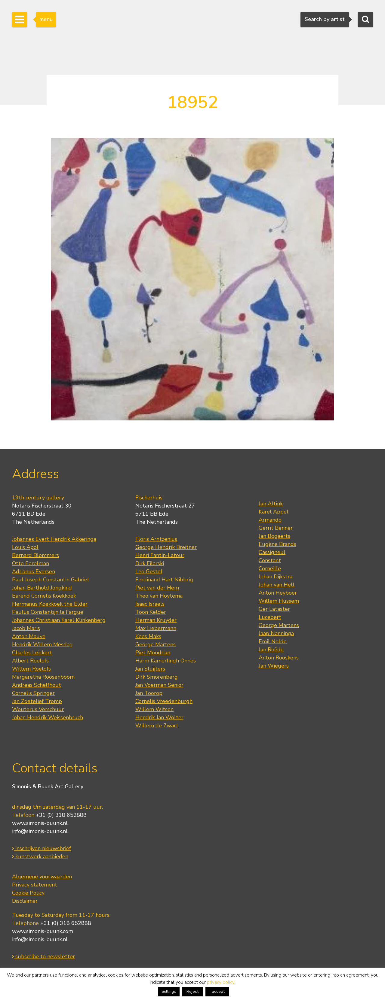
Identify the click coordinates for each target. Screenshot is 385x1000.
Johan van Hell (276, 584)
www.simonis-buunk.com (42, 931)
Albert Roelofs (30, 660)
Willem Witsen (154, 709)
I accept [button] (217, 991)
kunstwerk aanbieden (40, 856)
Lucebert (270, 617)
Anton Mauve (28, 636)
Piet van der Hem (157, 587)
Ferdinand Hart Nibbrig (164, 579)
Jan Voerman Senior (159, 685)
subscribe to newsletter (43, 956)
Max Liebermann (155, 628)
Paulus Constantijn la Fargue (47, 612)
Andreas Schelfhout (36, 685)
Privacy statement (34, 884)
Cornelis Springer (33, 693)
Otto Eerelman (30, 563)
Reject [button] (192, 991)
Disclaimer (25, 901)
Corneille (270, 568)
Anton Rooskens (279, 657)
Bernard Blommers (35, 555)
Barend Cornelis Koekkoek (44, 595)
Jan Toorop (148, 693)
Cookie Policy (28, 892)
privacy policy (220, 982)
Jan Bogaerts (274, 536)
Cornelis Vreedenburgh (163, 701)
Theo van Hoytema (159, 595)
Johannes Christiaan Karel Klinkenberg (59, 620)
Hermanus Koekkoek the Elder (50, 604)
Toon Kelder (150, 612)
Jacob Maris (26, 628)
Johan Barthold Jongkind (42, 587)
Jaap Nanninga (276, 633)
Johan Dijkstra (275, 576)
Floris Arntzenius (156, 539)
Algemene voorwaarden (42, 876)
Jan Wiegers (274, 665)
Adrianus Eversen (33, 571)
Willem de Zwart (156, 725)
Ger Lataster (274, 609)
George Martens (155, 644)
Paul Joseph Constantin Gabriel (50, 579)
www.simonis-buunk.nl (40, 823)
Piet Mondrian (152, 652)
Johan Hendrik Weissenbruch (47, 717)
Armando (270, 519)
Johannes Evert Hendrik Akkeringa (54, 539)
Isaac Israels (150, 604)
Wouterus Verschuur (38, 709)
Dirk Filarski (149, 563)
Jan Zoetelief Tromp (37, 701)
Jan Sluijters (150, 668)
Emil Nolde (273, 641)
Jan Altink (271, 503)
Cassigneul (272, 552)
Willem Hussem (279, 601)
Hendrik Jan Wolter (159, 717)
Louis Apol (25, 547)
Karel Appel (273, 511)
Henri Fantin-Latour (159, 555)
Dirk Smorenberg (156, 676)
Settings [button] (169, 991)
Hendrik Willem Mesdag (42, 644)
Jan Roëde (271, 649)
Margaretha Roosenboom (43, 676)
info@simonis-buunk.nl (40, 831)
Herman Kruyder (156, 620)
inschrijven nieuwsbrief (41, 848)
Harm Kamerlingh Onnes (165, 660)
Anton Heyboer (278, 592)
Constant (270, 560)
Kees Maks (148, 636)
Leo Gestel (148, 571)
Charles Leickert (32, 652)
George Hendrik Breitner (166, 547)
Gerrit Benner (276, 528)
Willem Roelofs (31, 668)
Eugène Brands (277, 544)
